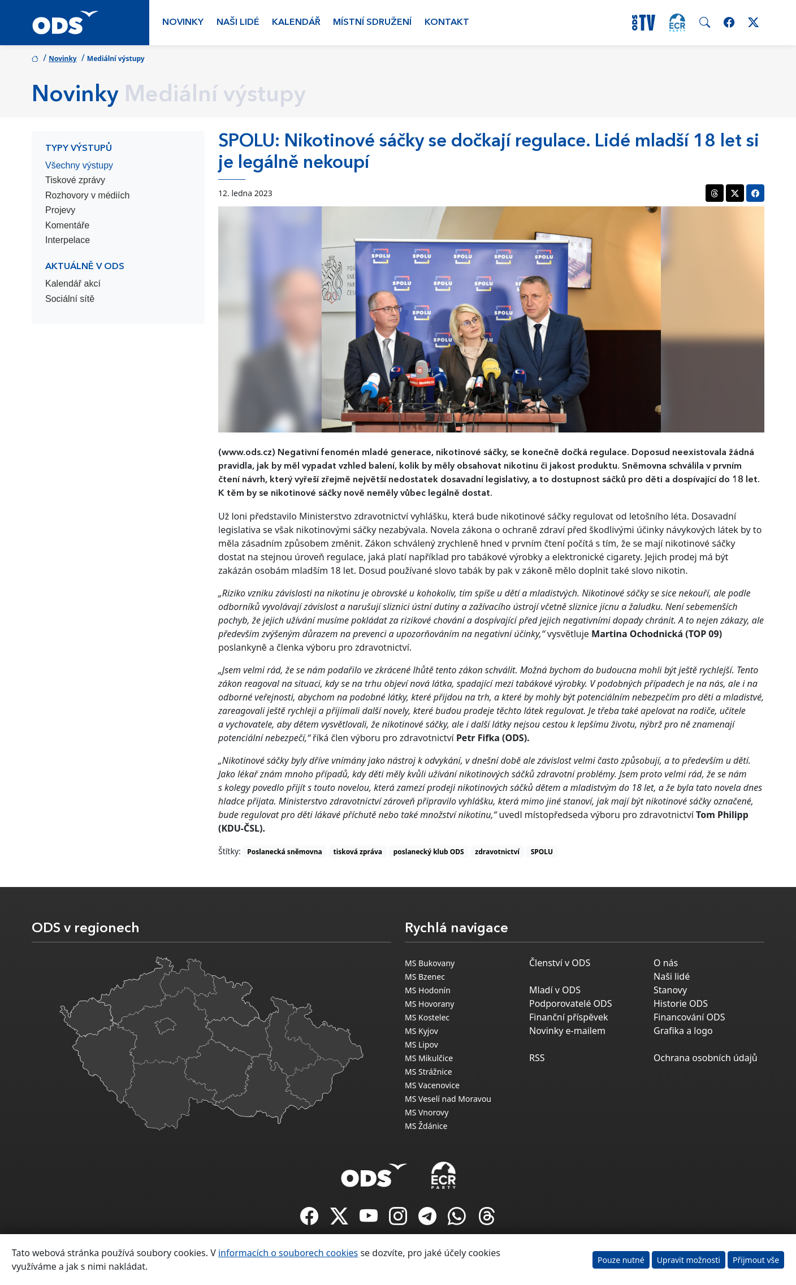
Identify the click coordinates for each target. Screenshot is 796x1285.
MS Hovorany (429, 1003)
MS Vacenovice (432, 1085)
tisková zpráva (357, 851)
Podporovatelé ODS (570, 1003)
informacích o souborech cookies (288, 1253)
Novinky (183, 22)
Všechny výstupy (79, 165)
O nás (666, 963)
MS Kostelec (427, 1017)
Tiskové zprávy (75, 180)
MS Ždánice (426, 1125)
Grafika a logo (683, 1030)
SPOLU (542, 851)
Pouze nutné (621, 1259)
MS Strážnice (428, 1071)
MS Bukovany (430, 963)
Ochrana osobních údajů (706, 1058)
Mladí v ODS (555, 990)
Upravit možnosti (688, 1259)
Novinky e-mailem (567, 1030)
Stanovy (670, 990)
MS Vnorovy (426, 1112)
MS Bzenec (425, 976)
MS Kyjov (421, 1031)
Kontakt (447, 22)
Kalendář (296, 22)
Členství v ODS (559, 963)
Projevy (60, 210)
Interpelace (67, 240)
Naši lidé (238, 22)
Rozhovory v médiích (87, 195)
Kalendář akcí (73, 283)
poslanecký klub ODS (428, 851)
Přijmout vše (756, 1259)
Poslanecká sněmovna (284, 851)
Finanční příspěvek (568, 1017)
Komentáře (67, 225)
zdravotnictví (497, 851)
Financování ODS (689, 1017)
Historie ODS (681, 1003)
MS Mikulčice (429, 1058)
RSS (537, 1058)
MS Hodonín (428, 990)
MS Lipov (421, 1044)
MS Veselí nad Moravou (448, 1098)
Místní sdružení (372, 22)
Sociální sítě (69, 299)
